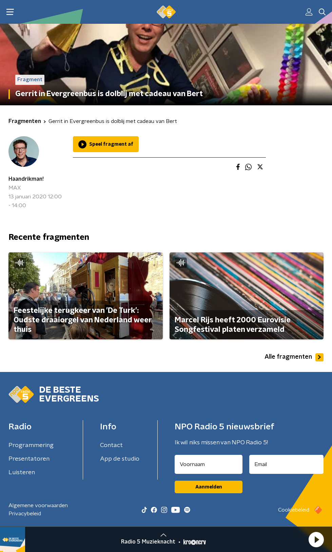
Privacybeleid (24, 513)
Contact (111, 445)
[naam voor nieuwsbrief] (208, 464)
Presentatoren (29, 459)
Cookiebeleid (293, 510)
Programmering (31, 445)
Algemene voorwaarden (38, 505)
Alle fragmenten (294, 357)
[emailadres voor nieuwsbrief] (286, 464)
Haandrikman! (26, 179)
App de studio (119, 459)
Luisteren (21, 472)
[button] (316, 539)
